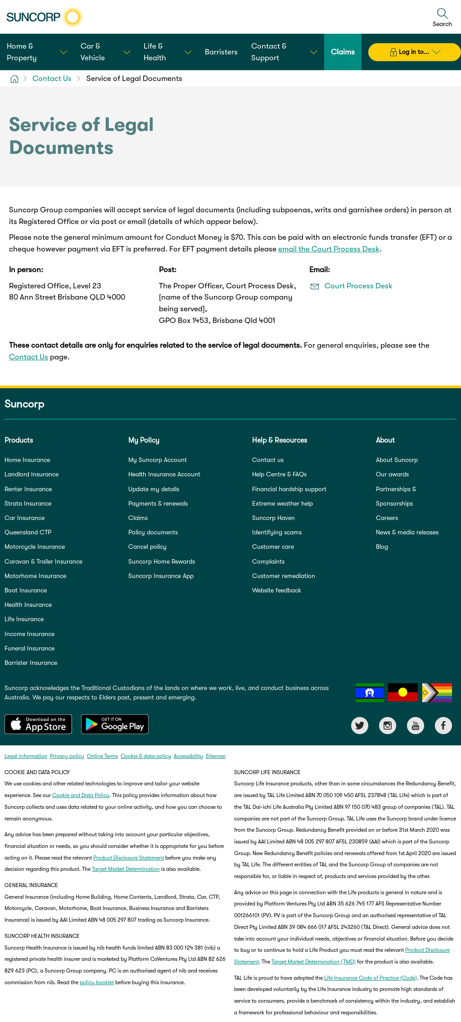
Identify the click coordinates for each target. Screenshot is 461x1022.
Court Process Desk (359, 286)
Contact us (268, 459)
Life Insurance (24, 619)
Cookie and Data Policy (80, 795)
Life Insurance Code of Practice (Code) (370, 978)
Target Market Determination (126, 869)
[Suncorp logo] (45, 17)
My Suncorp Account (157, 459)
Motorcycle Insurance (35, 546)
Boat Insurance (26, 590)
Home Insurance (27, 459)
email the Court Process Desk (329, 249)
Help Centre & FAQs (279, 474)
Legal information (26, 756)
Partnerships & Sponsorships (396, 496)
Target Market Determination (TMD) (313, 962)
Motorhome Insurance (35, 575)
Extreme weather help (282, 503)
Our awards (392, 474)
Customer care (273, 546)
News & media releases (407, 532)
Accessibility (188, 756)
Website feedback (276, 590)
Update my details (153, 489)
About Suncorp (397, 459)
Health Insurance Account (164, 474)
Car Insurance (25, 517)
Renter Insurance (28, 489)
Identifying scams (277, 532)
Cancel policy (147, 546)
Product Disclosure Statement (128, 858)
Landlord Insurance (32, 474)
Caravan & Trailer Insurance (43, 561)
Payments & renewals (158, 503)
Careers (387, 517)
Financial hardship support (289, 489)
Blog (382, 546)
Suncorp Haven (273, 517)
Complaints (268, 561)
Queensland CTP (28, 532)
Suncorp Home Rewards (161, 561)
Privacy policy (67, 756)
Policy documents (153, 532)
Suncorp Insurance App (161, 575)
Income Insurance (29, 633)
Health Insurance (28, 604)
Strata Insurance (28, 503)
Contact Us (28, 357)
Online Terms (102, 756)
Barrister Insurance (31, 662)
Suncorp (24, 404)
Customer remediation (283, 575)
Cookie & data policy (146, 756)
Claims (138, 517)
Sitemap (216, 756)
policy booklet (97, 982)
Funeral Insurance (29, 648)
